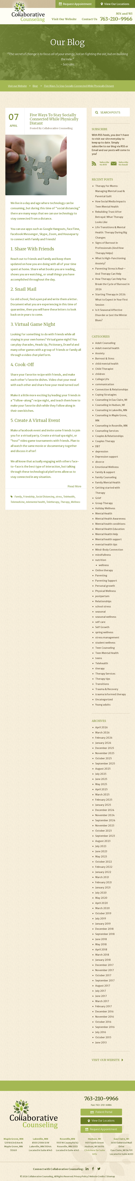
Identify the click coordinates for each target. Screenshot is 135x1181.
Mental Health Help (106, 534)
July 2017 (100, 990)
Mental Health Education (110, 529)
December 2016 (104, 1011)
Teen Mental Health (107, 653)
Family (18, 496)
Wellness (75, 502)
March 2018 (102, 954)
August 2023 (102, 841)
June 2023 (101, 851)
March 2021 (102, 877)
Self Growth (102, 627)
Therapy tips (102, 678)
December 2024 (104, 810)
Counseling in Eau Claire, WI (111, 399)
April (13, 125)
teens (98, 658)
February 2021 (103, 882)
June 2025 (101, 779)
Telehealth (69, 496)
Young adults (102, 704)
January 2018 (103, 959)
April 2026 (101, 727)
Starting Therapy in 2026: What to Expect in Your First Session (111, 299)
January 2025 (103, 804)
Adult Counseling (105, 343)
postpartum (102, 596)
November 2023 (104, 825)
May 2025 (101, 784)
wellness (104, 565)
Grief (98, 498)
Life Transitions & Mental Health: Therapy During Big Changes (111, 232)
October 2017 (103, 975)
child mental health (106, 363)
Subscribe (99, 129)
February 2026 (103, 737)
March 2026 (102, 732)
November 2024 (105, 815)
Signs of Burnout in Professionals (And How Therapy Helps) (109, 248)
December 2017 (104, 965)
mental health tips (106, 544)
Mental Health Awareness (110, 518)
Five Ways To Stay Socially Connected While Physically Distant (79, 85)
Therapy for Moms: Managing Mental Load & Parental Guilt (110, 191)
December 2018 (104, 928)
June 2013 (101, 1042)
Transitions (102, 684)
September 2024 (105, 820)
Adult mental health (107, 348)
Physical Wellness (105, 591)
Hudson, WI (94, 1138)
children (100, 374)
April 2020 (101, 903)
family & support (105, 472)
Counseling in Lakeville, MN (111, 410)
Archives (99, 721)
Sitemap (111, 1176)
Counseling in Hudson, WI (110, 405)
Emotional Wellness (107, 467)
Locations (101, 1120)
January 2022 (103, 872)
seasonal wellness (105, 616)
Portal (101, 1112)
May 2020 (101, 897)
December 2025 (104, 748)
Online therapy (104, 570)
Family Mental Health (107, 482)
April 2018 (101, 949)
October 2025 (103, 758)
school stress (103, 606)
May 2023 (101, 856)
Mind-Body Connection (109, 549)
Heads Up (41, 344)
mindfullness (103, 554)
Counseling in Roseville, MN (111, 425)
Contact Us (89, 19)
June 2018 (101, 939)
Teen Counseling (105, 647)
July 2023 (100, 846)
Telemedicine (18, 502)
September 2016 (105, 1027)
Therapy (64, 502)
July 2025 (100, 773)
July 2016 (100, 1032)
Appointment (101, 1129)
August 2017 (102, 985)
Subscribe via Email (123, 163)
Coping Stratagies (106, 394)
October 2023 (103, 830)
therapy (100, 668)
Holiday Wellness (105, 508)
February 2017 (103, 1006)
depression (101, 451)
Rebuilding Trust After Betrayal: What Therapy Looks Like (109, 217)
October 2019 (103, 913)
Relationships (103, 601)
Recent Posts (102, 179)
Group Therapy (104, 503)
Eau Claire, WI (121, 1138)
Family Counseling (106, 477)
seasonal (100, 611)
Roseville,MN (67, 1138)
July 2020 (101, 892)
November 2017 (104, 970)
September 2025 (105, 763)
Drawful (68, 344)
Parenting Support (106, 580)
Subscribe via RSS (104, 163)
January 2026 (103, 742)
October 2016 (103, 1021)
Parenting (101, 575)
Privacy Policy (81, 1176)
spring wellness (104, 632)
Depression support (106, 456)
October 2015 (103, 1037)
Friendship (29, 496)
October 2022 (103, 861)
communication (104, 384)
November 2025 (104, 753)
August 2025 (103, 768)
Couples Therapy (105, 441)
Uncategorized (104, 699)
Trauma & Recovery (106, 689)
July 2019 (100, 918)
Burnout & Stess (104, 358)
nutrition (100, 560)
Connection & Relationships (111, 389)
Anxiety (100, 353)
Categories (101, 336)
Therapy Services (105, 673)
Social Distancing (45, 496)
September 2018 (105, 934)
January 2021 (103, 887)
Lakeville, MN (40, 1138)
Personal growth (105, 585)
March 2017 (102, 1001)
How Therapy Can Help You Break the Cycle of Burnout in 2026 (112, 284)
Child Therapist (104, 368)
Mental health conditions (110, 523)
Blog (35, 85)
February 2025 (103, 799)
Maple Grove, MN (13, 1138)
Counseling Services (107, 430)
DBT (97, 446)
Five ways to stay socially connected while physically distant (54, 119)
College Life (102, 379)
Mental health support (108, 539)
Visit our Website (64, 19)
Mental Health (103, 513)
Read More (74, 486)
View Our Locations (115, 4)
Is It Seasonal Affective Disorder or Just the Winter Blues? (111, 315)
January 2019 (103, 923)
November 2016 (104, 1016)
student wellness (105, 642)
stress (59, 496)
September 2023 (105, 835)
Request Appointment (75, 4)
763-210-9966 (116, 19)
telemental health (35, 502)
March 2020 (102, 908)
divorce (99, 461)
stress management (107, 637)
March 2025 (102, 794)
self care (100, 622)
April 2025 (101, 789)
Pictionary (55, 344)
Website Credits (97, 1176)
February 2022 (103, 866)
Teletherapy (52, 502)
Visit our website (107, 1060)
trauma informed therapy (110, 694)
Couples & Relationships (109, 436)
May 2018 (101, 944)
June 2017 (101, 996)
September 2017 (105, 980)
